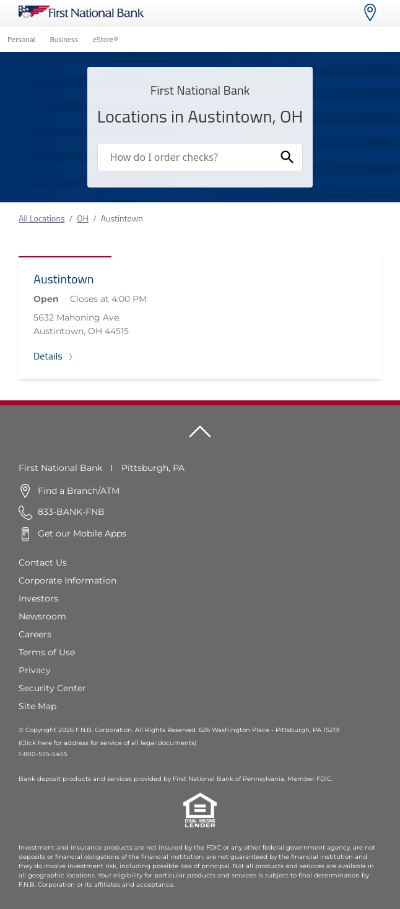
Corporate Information (67, 580)
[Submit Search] (287, 157)
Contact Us (43, 562)
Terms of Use (47, 652)
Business (64, 39)
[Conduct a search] (185, 157)
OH (83, 218)
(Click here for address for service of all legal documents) (107, 743)
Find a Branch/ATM (79, 490)
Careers (35, 634)
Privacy (35, 670)
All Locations (41, 218)
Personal (21, 39)
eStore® (105, 39)
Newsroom (42, 616)
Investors (38, 598)
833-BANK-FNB (71, 511)
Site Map (37, 706)
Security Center (52, 688)
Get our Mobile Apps (82, 533)
